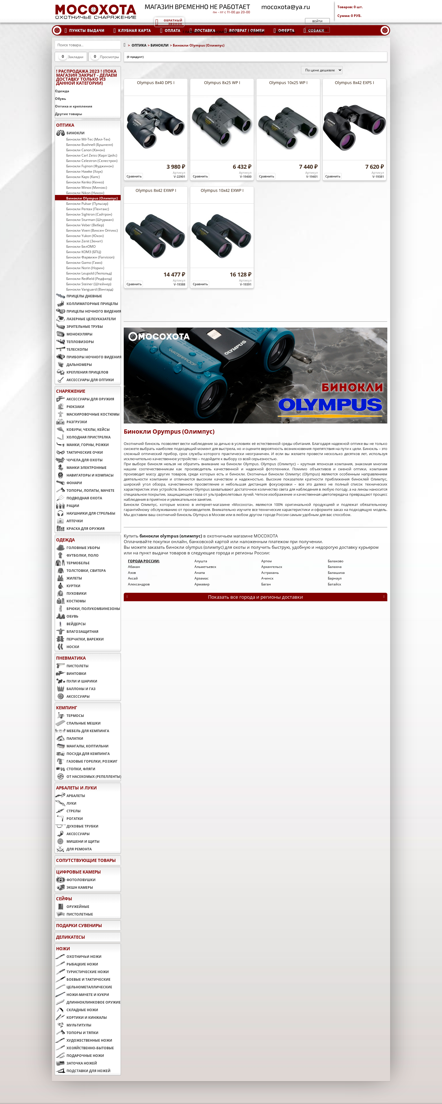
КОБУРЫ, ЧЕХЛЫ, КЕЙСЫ (82, 429)
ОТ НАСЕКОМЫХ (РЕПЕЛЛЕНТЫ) (88, 776)
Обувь (60, 98)
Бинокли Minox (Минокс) (86, 187)
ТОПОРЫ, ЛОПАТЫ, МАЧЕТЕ (84, 490)
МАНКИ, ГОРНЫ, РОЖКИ (82, 445)
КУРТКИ (67, 586)
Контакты (285, 31)
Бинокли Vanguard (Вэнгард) (89, 289)
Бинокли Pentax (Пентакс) (87, 209)
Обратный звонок (168, 22)
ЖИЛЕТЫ (68, 578)
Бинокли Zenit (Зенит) (84, 241)
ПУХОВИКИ (71, 593)
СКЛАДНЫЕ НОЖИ (76, 1010)
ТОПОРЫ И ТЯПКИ (76, 1033)
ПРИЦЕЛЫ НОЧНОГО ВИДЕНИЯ (88, 311)
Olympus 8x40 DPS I (155, 82)
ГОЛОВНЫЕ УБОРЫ (77, 548)
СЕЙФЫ (64, 898)
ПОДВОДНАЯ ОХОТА (78, 498)
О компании (224, 31)
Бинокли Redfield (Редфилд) (89, 278)
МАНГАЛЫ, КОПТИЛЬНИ (82, 746)
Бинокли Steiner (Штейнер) (88, 284)
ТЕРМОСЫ (69, 715)
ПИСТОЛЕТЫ (72, 666)
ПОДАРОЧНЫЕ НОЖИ (79, 1055)
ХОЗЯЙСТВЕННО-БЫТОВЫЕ (84, 1048)
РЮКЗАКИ (69, 406)
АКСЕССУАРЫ (72, 696)
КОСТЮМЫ (70, 601)
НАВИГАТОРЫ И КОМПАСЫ (84, 475)
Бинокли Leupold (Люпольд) (89, 273)
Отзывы (256, 31)
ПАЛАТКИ (69, 738)
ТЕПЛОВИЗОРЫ (74, 342)
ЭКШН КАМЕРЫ (74, 887)
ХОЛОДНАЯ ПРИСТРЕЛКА (83, 437)
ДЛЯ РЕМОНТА (73, 849)
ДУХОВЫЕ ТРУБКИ (76, 826)
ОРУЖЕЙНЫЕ (72, 906)
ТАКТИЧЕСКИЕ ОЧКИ (79, 452)
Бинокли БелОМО (81, 246)
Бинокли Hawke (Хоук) (84, 171)
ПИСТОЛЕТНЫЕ (74, 914)
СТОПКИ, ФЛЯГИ (75, 769)
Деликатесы (70, 937)
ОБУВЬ (66, 616)
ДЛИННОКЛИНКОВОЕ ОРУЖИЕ (88, 1002)
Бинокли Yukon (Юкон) (85, 235)
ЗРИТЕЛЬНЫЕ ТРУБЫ (79, 326)
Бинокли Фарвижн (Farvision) (90, 257)
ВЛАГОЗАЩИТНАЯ (76, 631)
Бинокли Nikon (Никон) (85, 192)
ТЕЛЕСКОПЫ (71, 349)
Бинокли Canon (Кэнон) (85, 150)
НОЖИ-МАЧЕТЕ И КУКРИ (82, 994)
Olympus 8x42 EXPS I (354, 82)
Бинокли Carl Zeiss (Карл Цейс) (91, 155)
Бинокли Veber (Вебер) (85, 225)
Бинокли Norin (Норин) (85, 267)
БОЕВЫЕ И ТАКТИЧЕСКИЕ (83, 979)
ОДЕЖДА (65, 540)
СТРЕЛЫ (68, 811)
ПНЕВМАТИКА (71, 658)
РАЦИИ (67, 505)
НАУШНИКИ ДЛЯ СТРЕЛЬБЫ (85, 513)
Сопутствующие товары (86, 860)
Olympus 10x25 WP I (288, 82)
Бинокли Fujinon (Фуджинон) (90, 166)
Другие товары (68, 113)
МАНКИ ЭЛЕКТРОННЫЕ (81, 467)
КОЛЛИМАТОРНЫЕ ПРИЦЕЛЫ (86, 303)
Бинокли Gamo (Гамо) (84, 262)
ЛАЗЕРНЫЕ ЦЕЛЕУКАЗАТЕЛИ (85, 319)
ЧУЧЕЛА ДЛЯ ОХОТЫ (79, 460)
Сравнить (134, 176)
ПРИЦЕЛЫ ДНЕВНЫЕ (78, 296)
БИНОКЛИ (70, 133)
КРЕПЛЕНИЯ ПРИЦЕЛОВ (81, 372)
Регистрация (317, 30)
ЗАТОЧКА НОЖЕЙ (76, 1063)
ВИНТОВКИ (70, 673)
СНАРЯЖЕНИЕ (70, 391)
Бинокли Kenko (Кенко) (85, 182)
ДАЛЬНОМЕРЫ (73, 364)
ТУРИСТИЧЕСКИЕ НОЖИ (82, 972)
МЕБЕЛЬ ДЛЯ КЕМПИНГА (82, 731)
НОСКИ (67, 647)
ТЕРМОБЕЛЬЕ (72, 563)
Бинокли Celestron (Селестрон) (92, 160)
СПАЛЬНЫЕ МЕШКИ (78, 723)
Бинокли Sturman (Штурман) (90, 219)
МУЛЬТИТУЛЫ (73, 1025)
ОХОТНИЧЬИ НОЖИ (78, 956)
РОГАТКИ (69, 818)
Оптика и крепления (73, 106)
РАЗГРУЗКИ (71, 422)
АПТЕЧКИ (69, 521)
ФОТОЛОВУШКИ (75, 880)
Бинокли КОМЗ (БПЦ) (83, 251)
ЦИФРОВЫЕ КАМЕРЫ (78, 872)
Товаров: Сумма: (363, 11)
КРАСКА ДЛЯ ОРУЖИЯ (80, 528)
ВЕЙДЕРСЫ (70, 624)
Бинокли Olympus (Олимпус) (92, 198)
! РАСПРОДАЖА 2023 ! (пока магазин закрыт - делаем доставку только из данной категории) (86, 77)
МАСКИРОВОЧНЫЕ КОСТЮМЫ (87, 414)
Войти (317, 21)
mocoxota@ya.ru (285, 6)
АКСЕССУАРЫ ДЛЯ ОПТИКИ (84, 380)
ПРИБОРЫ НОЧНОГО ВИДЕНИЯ (88, 357)
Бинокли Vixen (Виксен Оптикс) (92, 230)
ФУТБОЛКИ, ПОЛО (77, 555)
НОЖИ (63, 948)
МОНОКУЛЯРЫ (73, 334)
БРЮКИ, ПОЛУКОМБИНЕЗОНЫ (87, 608)
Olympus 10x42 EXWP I (222, 190)
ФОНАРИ (68, 483)
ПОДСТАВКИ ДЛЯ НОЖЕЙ (83, 1071)
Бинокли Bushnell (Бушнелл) (89, 144)
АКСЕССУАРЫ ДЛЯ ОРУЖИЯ (84, 399)
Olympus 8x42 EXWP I (156, 190)
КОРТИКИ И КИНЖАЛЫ (81, 1017)
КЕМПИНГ (66, 707)
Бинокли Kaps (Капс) (83, 176)
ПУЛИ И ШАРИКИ (76, 681)
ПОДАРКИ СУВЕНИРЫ (79, 925)
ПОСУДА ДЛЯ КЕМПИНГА (82, 753)
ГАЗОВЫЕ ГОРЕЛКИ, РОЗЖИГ (86, 761)
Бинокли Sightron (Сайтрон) (89, 214)
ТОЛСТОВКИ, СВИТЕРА (80, 570)
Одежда (62, 91)
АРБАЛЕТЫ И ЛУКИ (76, 788)
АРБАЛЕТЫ (70, 796)
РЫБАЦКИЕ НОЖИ (76, 964)
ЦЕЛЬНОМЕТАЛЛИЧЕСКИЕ (83, 987)
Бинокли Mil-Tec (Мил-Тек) (88, 139)
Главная (191, 31)
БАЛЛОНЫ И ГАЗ (75, 689)
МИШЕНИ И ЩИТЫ (77, 841)
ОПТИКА (65, 125)
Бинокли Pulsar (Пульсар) (87, 203)
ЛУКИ (65, 803)
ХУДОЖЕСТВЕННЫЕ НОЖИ (83, 1040)
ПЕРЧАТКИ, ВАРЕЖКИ (79, 639)
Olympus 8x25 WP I (222, 82)
